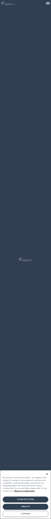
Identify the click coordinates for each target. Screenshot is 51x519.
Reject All (25, 507)
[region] (25, 494)
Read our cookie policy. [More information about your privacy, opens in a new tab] (24, 491)
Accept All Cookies (25, 499)
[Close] (47, 474)
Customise (25, 514)
